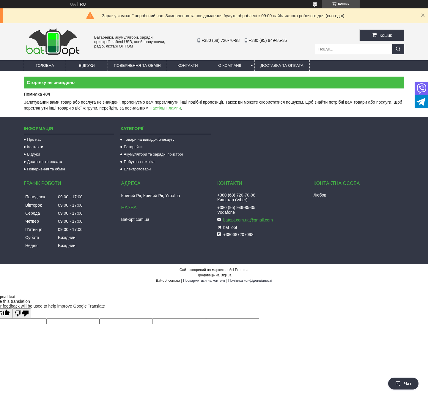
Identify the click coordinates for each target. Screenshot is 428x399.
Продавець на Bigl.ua (214, 275)
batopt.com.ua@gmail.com (248, 220)
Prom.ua (241, 270)
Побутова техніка (139, 161)
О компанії (229, 65)
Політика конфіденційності (250, 280)
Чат (403, 383)
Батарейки (133, 147)
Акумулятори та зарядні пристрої (153, 154)
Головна (45, 65)
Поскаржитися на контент (204, 280)
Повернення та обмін (137, 65)
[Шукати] (398, 49)
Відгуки (87, 65)
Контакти (188, 65)
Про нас (34, 139)
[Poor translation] (21, 313)
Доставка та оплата (282, 65)
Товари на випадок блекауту (149, 139)
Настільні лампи (165, 108)
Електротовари (137, 169)
